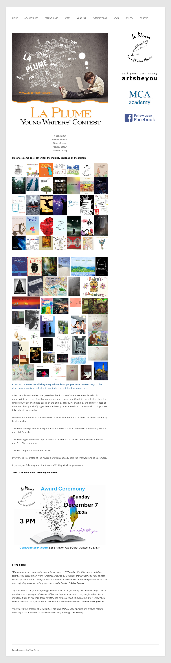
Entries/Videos (100, 18)
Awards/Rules (31, 18)
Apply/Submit (51, 18)
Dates (67, 18)
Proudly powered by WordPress (25, 650)
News (116, 18)
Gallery (129, 18)
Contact (144, 18)
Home (15, 18)
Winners (81, 18)
